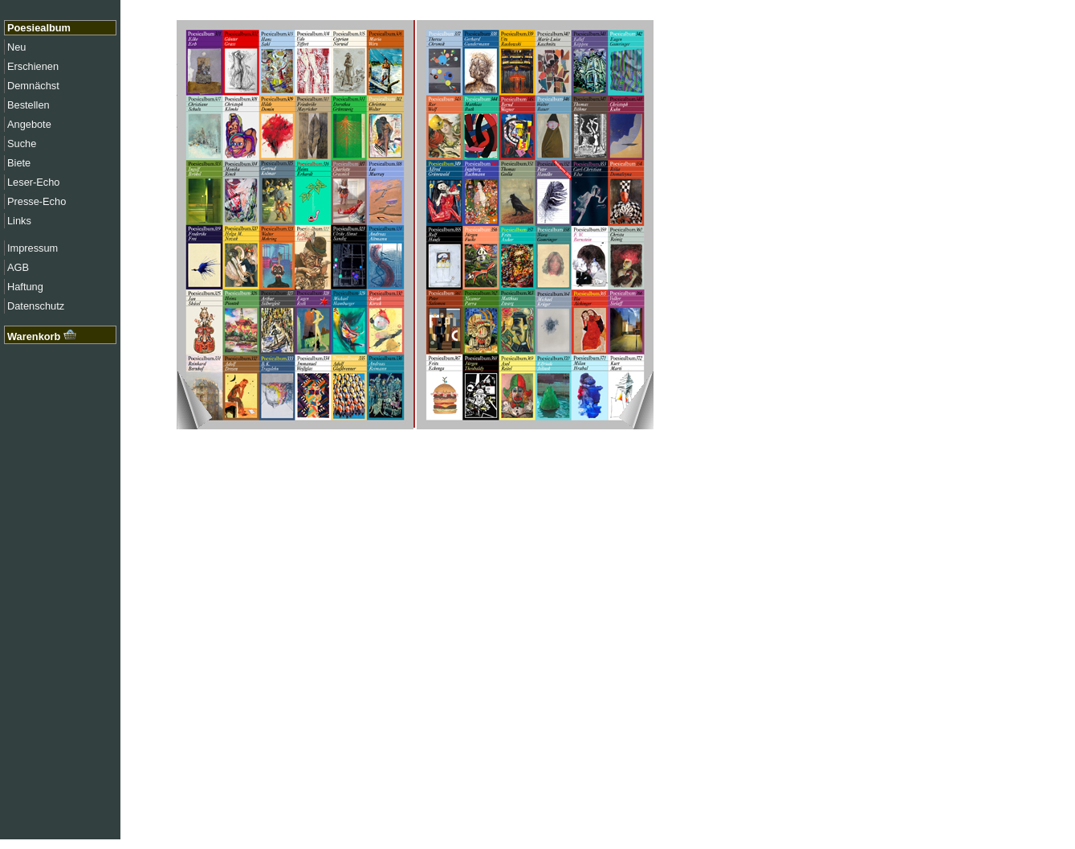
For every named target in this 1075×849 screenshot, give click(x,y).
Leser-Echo (33, 182)
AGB (18, 267)
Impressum (32, 248)
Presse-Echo (36, 201)
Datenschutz (35, 306)
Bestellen (28, 105)
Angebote (29, 124)
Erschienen (33, 66)
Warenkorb (41, 336)
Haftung (25, 287)
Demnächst (33, 86)
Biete (19, 163)
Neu (16, 47)
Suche (21, 143)
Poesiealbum (39, 28)
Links (19, 221)
